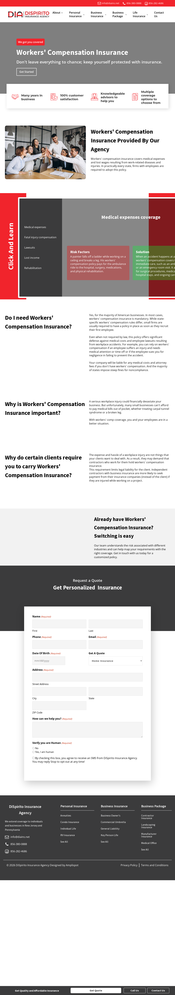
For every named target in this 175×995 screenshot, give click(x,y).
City (34, 698)
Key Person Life (109, 835)
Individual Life (68, 828)
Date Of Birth (46, 653)
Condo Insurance (69, 822)
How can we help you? (52, 718)
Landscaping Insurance (148, 826)
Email (98, 637)
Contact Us (159, 14)
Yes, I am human (44, 751)
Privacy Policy (129, 865)
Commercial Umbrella (113, 822)
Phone (41, 637)
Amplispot (72, 865)
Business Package (118, 14)
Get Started (26, 72)
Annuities (65, 815)
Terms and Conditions (154, 865)
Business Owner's (110, 815)
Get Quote (96, 990)
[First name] (59, 624)
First (34, 630)
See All (64, 841)
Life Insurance (139, 14)
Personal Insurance (75, 14)
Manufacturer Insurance (148, 835)
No (36, 748)
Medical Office (149, 843)
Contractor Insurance (147, 817)
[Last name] (116, 624)
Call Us (135, 990)
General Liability (110, 828)
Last (91, 630)
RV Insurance (67, 835)
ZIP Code (37, 712)
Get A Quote (97, 653)
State (91, 698)
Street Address (40, 684)
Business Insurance (97, 14)
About (56, 12)
